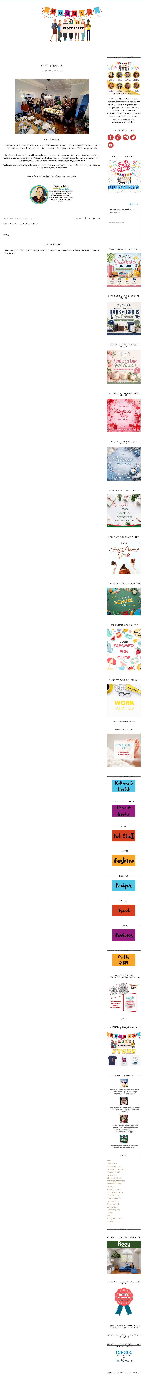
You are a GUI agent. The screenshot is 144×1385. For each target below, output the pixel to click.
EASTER (110, 1221)
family (13, 224)
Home (109, 1160)
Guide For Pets (112, 1201)
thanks (21, 224)
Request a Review (113, 1166)
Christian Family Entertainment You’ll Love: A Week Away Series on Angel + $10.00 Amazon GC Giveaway (124, 1092)
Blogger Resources (114, 1178)
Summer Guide (112, 1207)
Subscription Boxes (114, 1210)
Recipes (110, 1187)
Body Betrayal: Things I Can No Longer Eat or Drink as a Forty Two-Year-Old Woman (125, 1110)
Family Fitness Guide (114, 1218)
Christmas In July (113, 1204)
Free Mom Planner (114, 1189)
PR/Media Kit (112, 1175)
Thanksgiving (31, 224)
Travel (109, 1216)
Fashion (110, 1213)
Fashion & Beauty (113, 1198)
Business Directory (114, 1184)
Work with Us (112, 1163)
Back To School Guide (115, 1192)
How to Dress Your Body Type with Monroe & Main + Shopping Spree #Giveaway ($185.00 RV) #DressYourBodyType (124, 1128)
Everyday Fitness (113, 1195)
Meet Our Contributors (115, 1169)
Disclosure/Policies (114, 1172)
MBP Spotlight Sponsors (116, 1181)
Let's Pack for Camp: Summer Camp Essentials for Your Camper (124, 1146)
